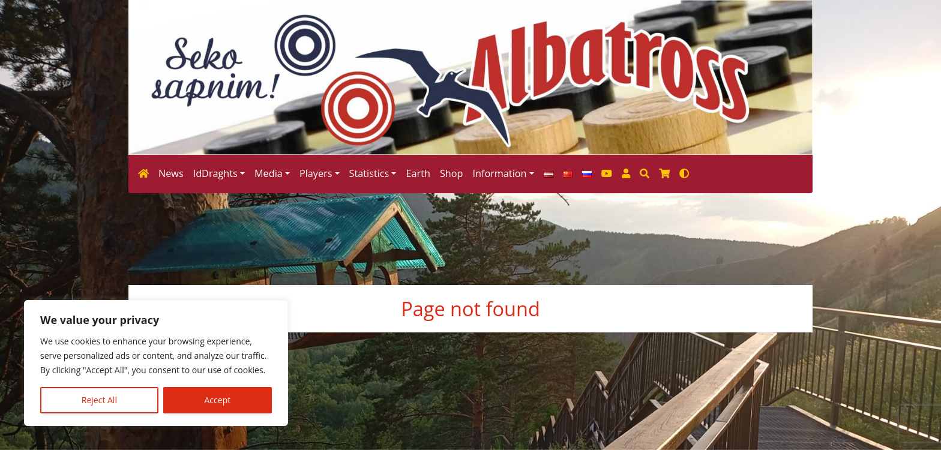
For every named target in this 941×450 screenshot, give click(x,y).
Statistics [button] (369, 173)
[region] (156, 363)
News (171, 173)
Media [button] (268, 173)
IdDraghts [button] (215, 173)
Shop (451, 173)
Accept (218, 400)
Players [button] (315, 173)
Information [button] (499, 173)
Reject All (99, 400)
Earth (418, 173)
